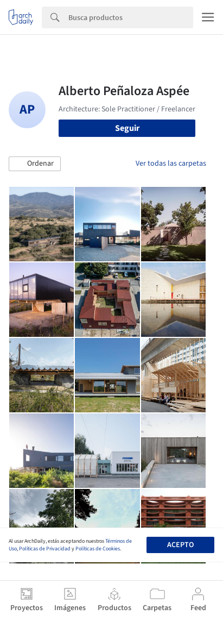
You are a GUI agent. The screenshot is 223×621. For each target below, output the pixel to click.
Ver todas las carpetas (171, 163)
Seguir (127, 128)
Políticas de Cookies (97, 549)
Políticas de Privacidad (45, 549)
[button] (35, 164)
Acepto (180, 545)
